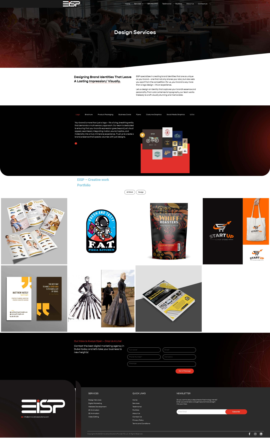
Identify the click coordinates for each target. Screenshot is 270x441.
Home (127, 4)
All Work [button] (130, 192)
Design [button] (141, 192)
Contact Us (202, 4)
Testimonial (166, 4)
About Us (190, 4)
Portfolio (178, 4)
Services (138, 4)
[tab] (77, 115)
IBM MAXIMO (152, 4)
